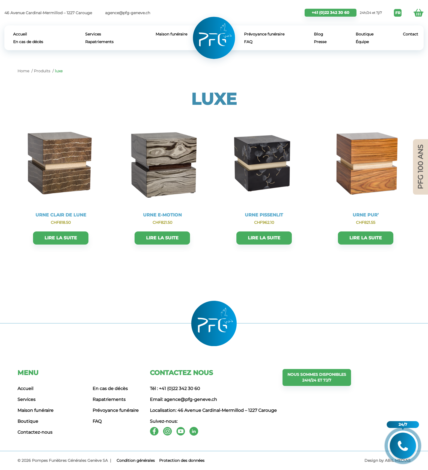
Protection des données (181, 460)
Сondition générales (136, 460)
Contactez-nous (34, 432)
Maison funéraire (171, 34)
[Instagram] (167, 431)
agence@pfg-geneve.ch (127, 12)
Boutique (364, 34)
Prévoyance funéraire (264, 34)
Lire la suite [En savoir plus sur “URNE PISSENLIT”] (264, 237)
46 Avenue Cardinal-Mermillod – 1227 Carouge (48, 12)
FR (397, 12)
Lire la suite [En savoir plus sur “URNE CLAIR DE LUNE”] (60, 237)
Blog (318, 34)
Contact (410, 34)
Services (93, 34)
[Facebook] (154, 431)
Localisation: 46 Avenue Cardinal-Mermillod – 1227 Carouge (213, 410)
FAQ (248, 41)
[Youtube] (180, 431)
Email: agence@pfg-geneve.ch (183, 399)
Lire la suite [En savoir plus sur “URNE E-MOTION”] (162, 237)
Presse (320, 41)
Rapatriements (99, 41)
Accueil (20, 34)
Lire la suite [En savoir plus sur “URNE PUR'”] (365, 237)
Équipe (362, 41)
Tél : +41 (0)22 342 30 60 (175, 388)
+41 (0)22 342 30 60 (330, 12)
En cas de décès (28, 41)
